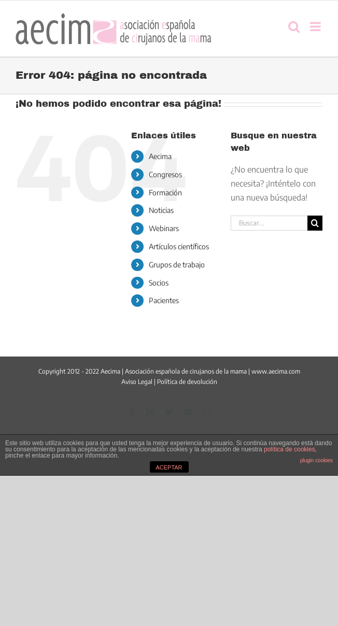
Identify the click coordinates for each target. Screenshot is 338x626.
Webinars (164, 228)
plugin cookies (316, 460)
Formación (165, 192)
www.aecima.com (275, 371)
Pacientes (164, 300)
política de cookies (289, 449)
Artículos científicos (179, 246)
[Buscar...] (269, 223)
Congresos (165, 174)
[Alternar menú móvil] (316, 26)
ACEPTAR (169, 467)
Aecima (160, 156)
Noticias (161, 210)
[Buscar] (314, 223)
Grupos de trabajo (177, 264)
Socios (158, 282)
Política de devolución (187, 382)
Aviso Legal (136, 382)
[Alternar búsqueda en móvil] (294, 26)
